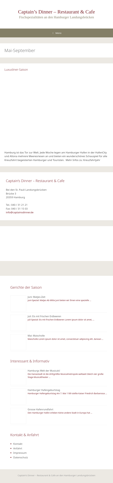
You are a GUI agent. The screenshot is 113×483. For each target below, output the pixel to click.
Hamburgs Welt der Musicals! (44, 370)
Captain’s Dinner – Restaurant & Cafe (56, 11)
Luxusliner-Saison (16, 70)
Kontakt (17, 443)
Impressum (20, 452)
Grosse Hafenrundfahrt (40, 409)
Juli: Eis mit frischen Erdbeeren (44, 316)
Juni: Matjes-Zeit (36, 297)
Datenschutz (20, 457)
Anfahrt (17, 448)
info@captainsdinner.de (20, 212)
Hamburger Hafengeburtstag (44, 390)
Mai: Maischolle (36, 335)
